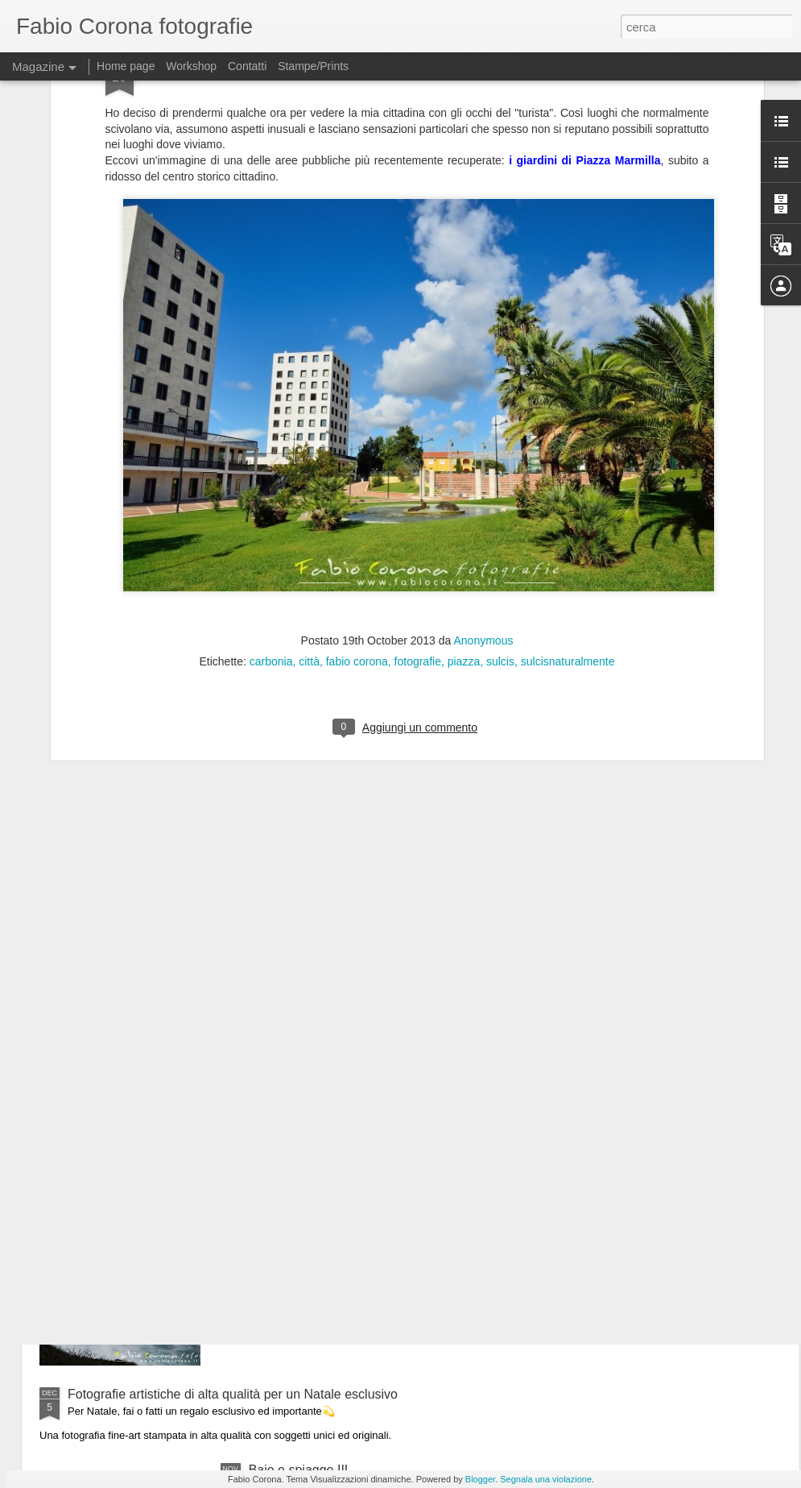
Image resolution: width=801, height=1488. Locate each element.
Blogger (480, 1479)
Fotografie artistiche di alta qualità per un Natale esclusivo (233, 1394)
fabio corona (357, 493)
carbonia (271, 493)
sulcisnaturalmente (568, 493)
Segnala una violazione (546, 1479)
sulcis (500, 493)
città (309, 493)
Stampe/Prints (313, 66)
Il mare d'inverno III (303, 1211)
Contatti (247, 66)
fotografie (417, 493)
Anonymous (484, 472)
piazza (464, 493)
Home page (126, 66)
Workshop (191, 66)
